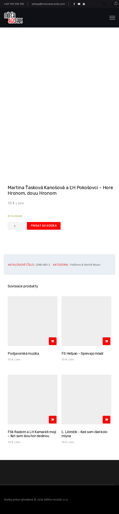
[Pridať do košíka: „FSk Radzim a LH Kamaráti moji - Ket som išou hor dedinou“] (53, 419)
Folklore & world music (85, 264)
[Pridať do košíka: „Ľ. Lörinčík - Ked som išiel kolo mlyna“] (106, 419)
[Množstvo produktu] (16, 226)
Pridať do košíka (44, 225)
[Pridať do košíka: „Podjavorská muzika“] (53, 341)
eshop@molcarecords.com (48, 4)
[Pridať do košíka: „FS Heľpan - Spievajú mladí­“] (106, 341)
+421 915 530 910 (14, 4)
